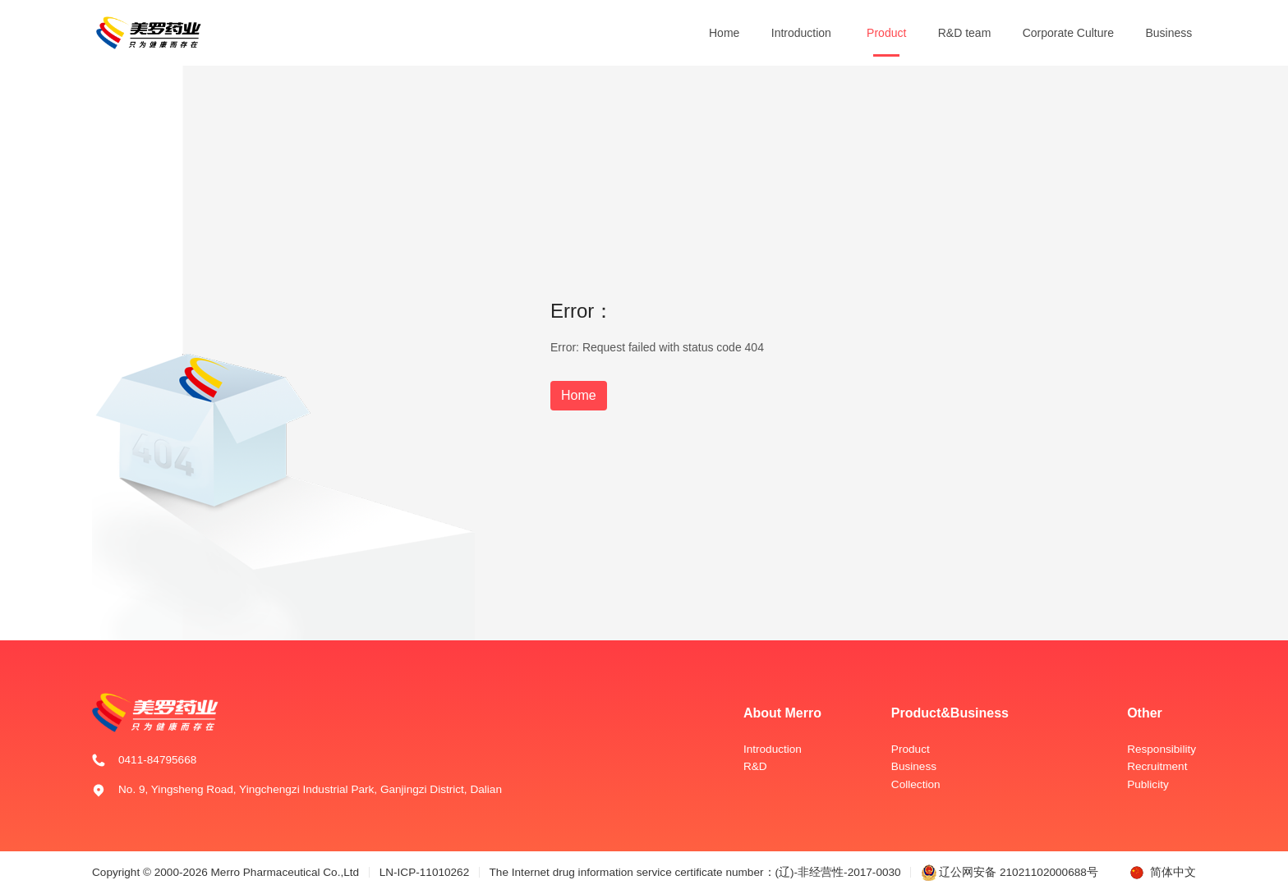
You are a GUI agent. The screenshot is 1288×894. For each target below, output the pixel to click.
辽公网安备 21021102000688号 (1009, 872)
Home (724, 32)
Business (1168, 32)
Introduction (801, 32)
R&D (755, 766)
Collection (916, 784)
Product (886, 32)
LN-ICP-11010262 (425, 872)
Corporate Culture (1068, 32)
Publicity (1148, 784)
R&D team (964, 32)
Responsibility (1161, 749)
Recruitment (1157, 766)
